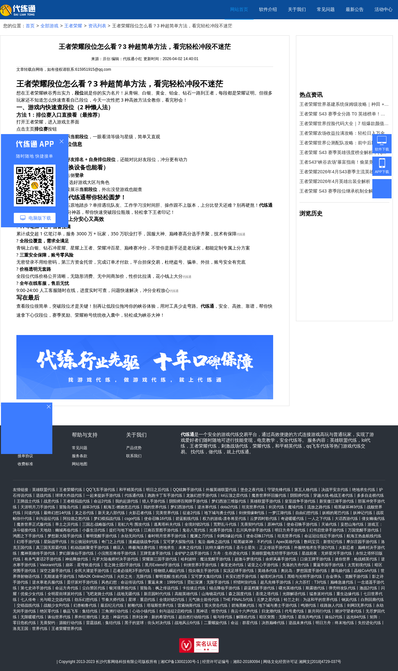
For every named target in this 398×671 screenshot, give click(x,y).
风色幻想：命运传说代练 (122, 582)
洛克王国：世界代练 (30, 628)
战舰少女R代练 (57, 605)
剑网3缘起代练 (229, 536)
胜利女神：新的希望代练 (153, 617)
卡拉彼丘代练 (193, 588)
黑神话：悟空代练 (211, 611)
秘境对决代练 (271, 576)
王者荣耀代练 (70, 489)
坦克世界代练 (253, 507)
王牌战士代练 (28, 501)
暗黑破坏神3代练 (348, 507)
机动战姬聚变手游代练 (90, 547)
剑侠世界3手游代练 (200, 565)
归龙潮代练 (271, 611)
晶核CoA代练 (365, 570)
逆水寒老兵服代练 (47, 582)
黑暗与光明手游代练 (304, 576)
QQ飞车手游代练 (100, 489)
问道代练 (32, 513)
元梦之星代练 (268, 599)
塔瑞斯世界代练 (160, 605)
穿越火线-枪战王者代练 (333, 495)
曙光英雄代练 (290, 588)
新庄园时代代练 (157, 594)
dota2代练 (229, 507)
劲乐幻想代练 (86, 599)
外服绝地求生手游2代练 (314, 547)
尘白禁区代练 (93, 588)
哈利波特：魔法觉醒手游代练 (206, 559)
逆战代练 (43, 495)
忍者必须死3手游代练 (131, 570)
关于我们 (297, 9)
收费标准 (25, 464)
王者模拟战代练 (76, 501)
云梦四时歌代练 (263, 518)
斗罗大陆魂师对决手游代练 (115, 559)
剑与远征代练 (47, 518)
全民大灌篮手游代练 (91, 570)
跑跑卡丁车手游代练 (165, 495)
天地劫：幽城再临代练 (59, 530)
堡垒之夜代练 (252, 489)
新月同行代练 (319, 611)
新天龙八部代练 (111, 513)
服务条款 (79, 456)
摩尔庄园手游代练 (361, 542)
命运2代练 (102, 501)
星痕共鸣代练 (309, 617)
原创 (106, 59)
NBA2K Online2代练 (95, 576)
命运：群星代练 (244, 623)
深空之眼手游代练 (55, 570)
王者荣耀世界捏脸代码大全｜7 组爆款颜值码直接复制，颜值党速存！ (344, 123)
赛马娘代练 (340, 570)
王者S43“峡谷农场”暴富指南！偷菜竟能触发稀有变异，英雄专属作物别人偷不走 (344, 162)
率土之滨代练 (66, 524)
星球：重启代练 (141, 599)
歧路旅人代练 (331, 605)
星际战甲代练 (55, 542)
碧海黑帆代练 (243, 605)
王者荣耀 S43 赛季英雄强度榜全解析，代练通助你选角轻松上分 (344, 152)
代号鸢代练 (294, 611)
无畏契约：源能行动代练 (61, 623)
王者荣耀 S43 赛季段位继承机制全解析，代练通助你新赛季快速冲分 (344, 191)
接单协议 (25, 456)
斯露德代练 (315, 588)
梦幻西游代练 (182, 507)
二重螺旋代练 (215, 623)
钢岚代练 (349, 599)
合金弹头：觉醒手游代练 (347, 576)
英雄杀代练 (267, 570)
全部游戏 (49, 25)
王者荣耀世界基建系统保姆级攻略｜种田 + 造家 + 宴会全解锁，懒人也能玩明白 (344, 104)
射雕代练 (135, 605)
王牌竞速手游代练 (155, 553)
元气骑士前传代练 (203, 599)
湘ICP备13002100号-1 (179, 661)
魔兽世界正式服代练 (34, 524)
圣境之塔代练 (267, 594)
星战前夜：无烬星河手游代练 (327, 553)
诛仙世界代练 (59, 617)
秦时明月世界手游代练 (167, 536)
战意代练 (51, 501)
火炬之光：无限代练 (134, 576)
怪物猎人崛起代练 (169, 570)
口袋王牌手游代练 (315, 559)
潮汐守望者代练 (348, 611)
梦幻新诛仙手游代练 (76, 553)
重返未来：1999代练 (165, 582)
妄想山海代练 (352, 524)
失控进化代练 (369, 623)
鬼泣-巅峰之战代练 (214, 542)
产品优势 (134, 448)
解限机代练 (245, 617)
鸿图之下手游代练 (28, 536)
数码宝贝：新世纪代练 (323, 542)
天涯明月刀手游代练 (38, 507)
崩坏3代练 (91, 507)
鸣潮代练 (308, 605)
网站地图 (79, 464)
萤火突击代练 (216, 605)
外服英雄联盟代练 (221, 489)
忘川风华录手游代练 (253, 530)
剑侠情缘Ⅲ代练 (251, 513)
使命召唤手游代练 (302, 524)
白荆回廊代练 (372, 599)
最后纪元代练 (112, 605)
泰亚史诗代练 (232, 565)
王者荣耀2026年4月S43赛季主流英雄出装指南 (344, 171)
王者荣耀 (73, 25)
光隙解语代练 (294, 594)
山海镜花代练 (213, 594)
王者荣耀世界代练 (66, 628)
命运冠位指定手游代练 (323, 536)
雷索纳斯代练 (189, 605)
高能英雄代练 (186, 594)
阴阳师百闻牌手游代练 (188, 501)
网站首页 (239, 9)
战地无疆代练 (128, 594)
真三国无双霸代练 (51, 547)
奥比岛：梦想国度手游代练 (304, 570)
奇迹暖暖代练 (292, 518)
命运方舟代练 (66, 588)
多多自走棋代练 (370, 495)
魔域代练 (295, 507)
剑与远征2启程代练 (175, 611)
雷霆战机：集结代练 (103, 623)
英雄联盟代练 (43, 489)
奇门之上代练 (113, 542)
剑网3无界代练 (359, 605)
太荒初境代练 (359, 565)
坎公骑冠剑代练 (84, 542)
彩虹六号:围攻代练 (134, 524)
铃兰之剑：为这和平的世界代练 (311, 599)
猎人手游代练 (153, 501)
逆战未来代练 (300, 623)
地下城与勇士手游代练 (277, 605)
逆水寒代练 (207, 507)
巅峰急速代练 (341, 582)
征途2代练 (191, 513)
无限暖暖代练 (32, 617)
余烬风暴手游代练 (280, 559)
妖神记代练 (362, 513)
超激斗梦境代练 (248, 559)
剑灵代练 (276, 507)
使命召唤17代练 (259, 536)
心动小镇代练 (143, 611)
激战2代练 (368, 588)
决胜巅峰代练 (273, 623)
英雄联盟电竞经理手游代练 (275, 553)
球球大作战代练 (68, 495)
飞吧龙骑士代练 (99, 594)
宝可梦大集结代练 (206, 576)
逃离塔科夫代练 (167, 524)
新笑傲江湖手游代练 (336, 501)
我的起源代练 (126, 501)
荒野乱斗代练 (225, 524)
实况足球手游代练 (238, 570)
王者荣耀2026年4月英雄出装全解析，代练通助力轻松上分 (344, 181)
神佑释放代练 (76, 559)
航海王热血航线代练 (364, 536)
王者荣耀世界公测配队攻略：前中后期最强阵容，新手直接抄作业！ (344, 142)
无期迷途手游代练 (59, 576)
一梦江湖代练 (279, 513)
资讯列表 (97, 25)
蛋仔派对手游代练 (82, 582)
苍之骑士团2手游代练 (122, 565)
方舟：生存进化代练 (230, 553)
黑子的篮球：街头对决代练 (148, 623)
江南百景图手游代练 (161, 530)
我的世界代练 (155, 507)
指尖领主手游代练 (203, 570)
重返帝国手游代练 (328, 565)
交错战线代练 (28, 605)
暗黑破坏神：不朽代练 (253, 542)
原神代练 (275, 524)
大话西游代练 (346, 518)
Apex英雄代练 (288, 542)
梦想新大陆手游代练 (65, 536)
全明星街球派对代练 (65, 594)
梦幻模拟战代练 (107, 518)
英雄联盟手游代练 (265, 501)
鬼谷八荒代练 (193, 530)
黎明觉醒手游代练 (101, 536)
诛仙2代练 (333, 617)
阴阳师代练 (299, 495)
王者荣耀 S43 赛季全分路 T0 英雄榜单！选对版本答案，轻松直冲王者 (344, 113)
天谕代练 (329, 524)
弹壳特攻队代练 (342, 588)
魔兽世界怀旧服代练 (269, 495)
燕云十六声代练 (244, 611)
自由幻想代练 (306, 513)
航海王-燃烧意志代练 (122, 507)
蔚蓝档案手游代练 (259, 588)
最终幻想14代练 (57, 513)
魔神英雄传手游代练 (38, 553)
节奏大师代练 (113, 599)
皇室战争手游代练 (300, 501)
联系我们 (134, 456)
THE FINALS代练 (238, 599)
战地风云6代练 (187, 623)
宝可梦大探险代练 (178, 542)
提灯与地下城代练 (124, 530)
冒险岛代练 (68, 507)
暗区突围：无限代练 (276, 617)
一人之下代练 (319, 518)
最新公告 (355, 9)
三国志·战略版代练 (98, 524)
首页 (30, 25)
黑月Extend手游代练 (162, 565)
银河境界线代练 (122, 588)
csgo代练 (132, 518)
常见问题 (326, 9)
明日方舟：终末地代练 (335, 623)
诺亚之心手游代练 (262, 565)
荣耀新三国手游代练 (159, 559)
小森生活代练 (93, 530)
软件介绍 (268, 9)
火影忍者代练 (140, 513)
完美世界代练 (167, 513)
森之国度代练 (240, 594)
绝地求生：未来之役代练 (180, 547)
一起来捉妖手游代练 (103, 495)
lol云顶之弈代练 (234, 495)
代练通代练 (134, 495)
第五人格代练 (305, 489)
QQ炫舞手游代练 (187, 489)
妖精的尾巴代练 (335, 513)
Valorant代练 (51, 565)
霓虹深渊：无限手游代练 (208, 582)
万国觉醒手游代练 (363, 530)
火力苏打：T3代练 (310, 582)
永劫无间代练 (132, 536)
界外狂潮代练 (86, 617)
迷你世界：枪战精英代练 (356, 559)
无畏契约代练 (252, 524)
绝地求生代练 (363, 489)
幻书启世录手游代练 (326, 530)
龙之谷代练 (84, 513)
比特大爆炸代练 (218, 547)
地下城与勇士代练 (219, 513)
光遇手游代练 (220, 530)
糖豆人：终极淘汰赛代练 (134, 547)
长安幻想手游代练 (241, 576)
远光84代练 (356, 617)
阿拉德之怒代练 (76, 518)
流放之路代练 (318, 507)
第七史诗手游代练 (36, 588)
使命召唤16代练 (157, 518)
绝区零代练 (49, 611)
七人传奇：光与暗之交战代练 (46, 599)
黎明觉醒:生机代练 (171, 576)
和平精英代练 (130, 489)
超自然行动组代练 (193, 617)
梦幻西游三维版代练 (229, 501)
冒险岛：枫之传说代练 (159, 588)
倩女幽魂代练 (373, 518)
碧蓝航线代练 (187, 518)
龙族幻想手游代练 (201, 495)
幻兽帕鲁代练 (85, 605)
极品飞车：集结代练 (80, 611)
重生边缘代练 (347, 594)
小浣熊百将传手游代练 (117, 553)
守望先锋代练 (278, 489)
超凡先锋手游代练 (275, 582)
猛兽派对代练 (321, 594)
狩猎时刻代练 (244, 582)
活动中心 (384, 9)
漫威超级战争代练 (143, 542)
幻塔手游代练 (28, 542)
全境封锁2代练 (197, 524)
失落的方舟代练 (295, 565)
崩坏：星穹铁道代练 (82, 565)
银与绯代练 (222, 617)
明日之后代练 (157, 489)
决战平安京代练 (334, 489)
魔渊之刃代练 (201, 536)
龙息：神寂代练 (114, 617)
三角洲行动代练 (114, 611)
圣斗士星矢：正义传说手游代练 (263, 547)
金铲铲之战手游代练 (192, 553)
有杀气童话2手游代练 (42, 559)
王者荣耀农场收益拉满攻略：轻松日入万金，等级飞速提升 (344, 133)
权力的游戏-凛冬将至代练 (224, 518)
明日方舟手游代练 (290, 530)
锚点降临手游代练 (224, 588)
